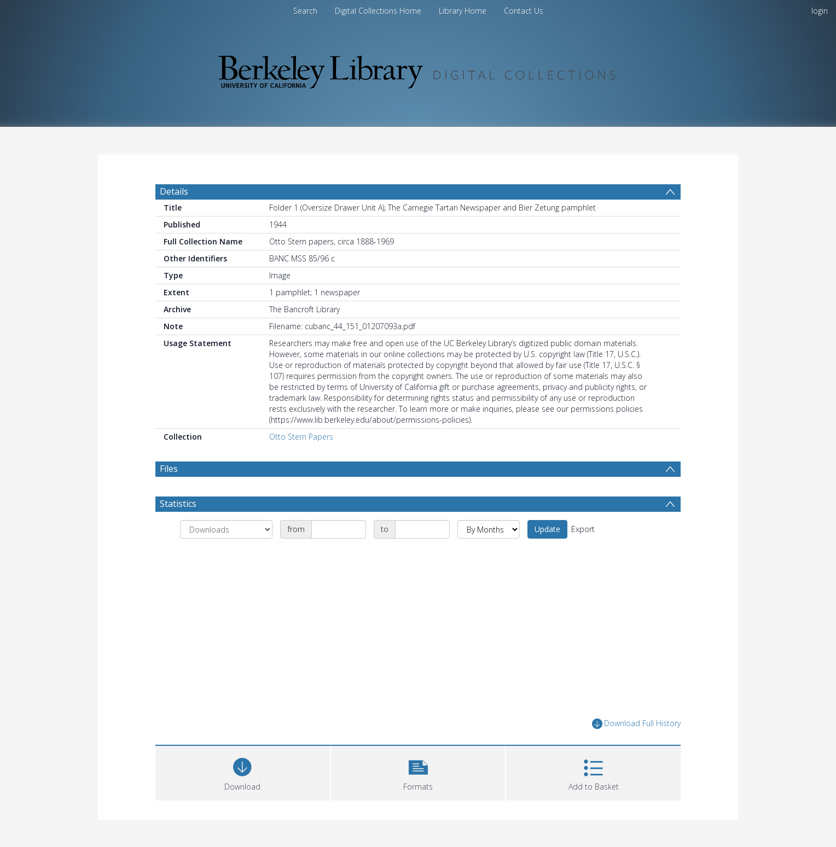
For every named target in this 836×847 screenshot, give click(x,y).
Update (547, 529)
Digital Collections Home (378, 10)
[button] (418, 772)
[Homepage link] (418, 69)
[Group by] (226, 529)
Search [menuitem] (305, 10)
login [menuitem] (819, 10)
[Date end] (422, 529)
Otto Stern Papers (301, 436)
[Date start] (338, 529)
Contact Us (523, 10)
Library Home (462, 10)
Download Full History (636, 723)
